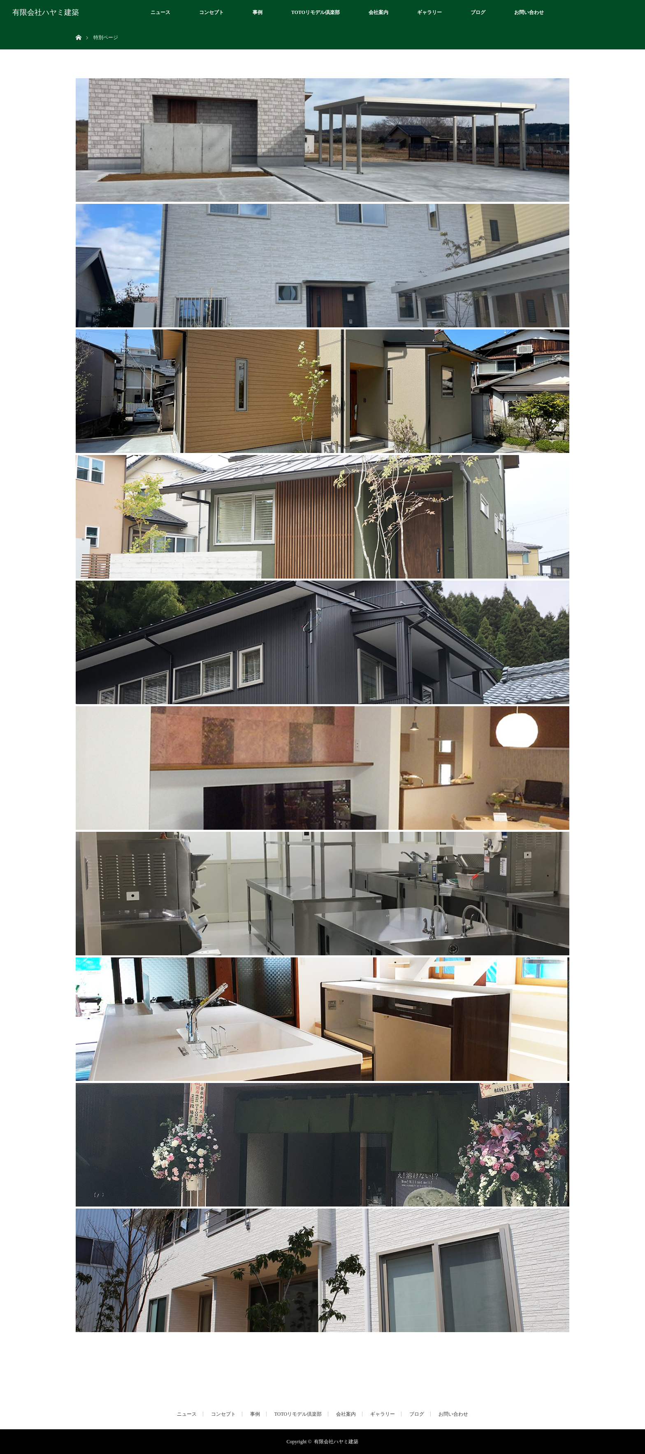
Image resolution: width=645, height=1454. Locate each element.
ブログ (478, 12)
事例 (257, 12)
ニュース (160, 12)
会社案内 (378, 12)
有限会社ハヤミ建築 (45, 12)
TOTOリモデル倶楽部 (315, 12)
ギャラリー (429, 12)
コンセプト (211, 12)
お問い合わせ (529, 12)
